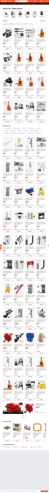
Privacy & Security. (34, 491)
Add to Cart (7, 48)
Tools (41, 16)
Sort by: (41, 20)
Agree (44, 491)
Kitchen (20, 16)
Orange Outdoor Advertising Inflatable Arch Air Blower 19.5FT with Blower (37, 433)
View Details (8, 376)
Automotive (6, 16)
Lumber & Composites (13, 16)
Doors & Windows (27, 16)
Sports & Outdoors (34, 16)
